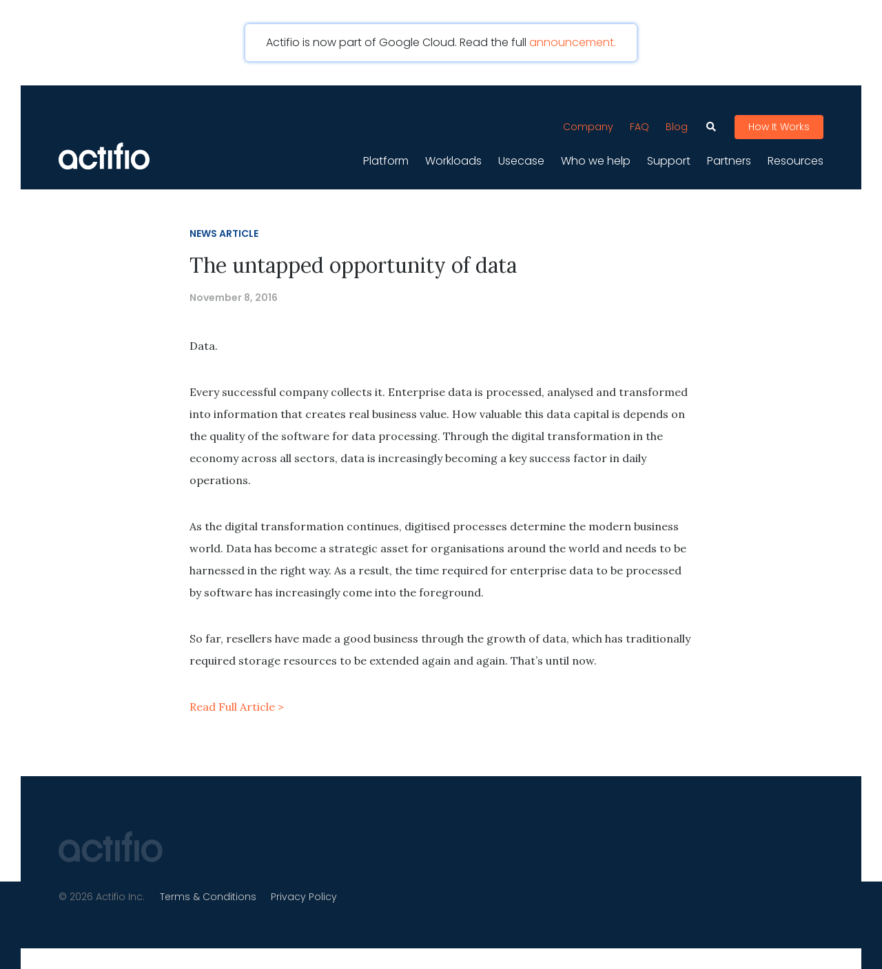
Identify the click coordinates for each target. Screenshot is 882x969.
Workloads (453, 159)
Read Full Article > (236, 705)
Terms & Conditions (209, 895)
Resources (795, 159)
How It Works (779, 125)
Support (668, 159)
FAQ (639, 124)
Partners (729, 159)
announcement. (572, 42)
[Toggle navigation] (382, 99)
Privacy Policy (307, 895)
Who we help (595, 159)
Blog (677, 124)
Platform (386, 159)
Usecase (521, 159)
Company (588, 124)
